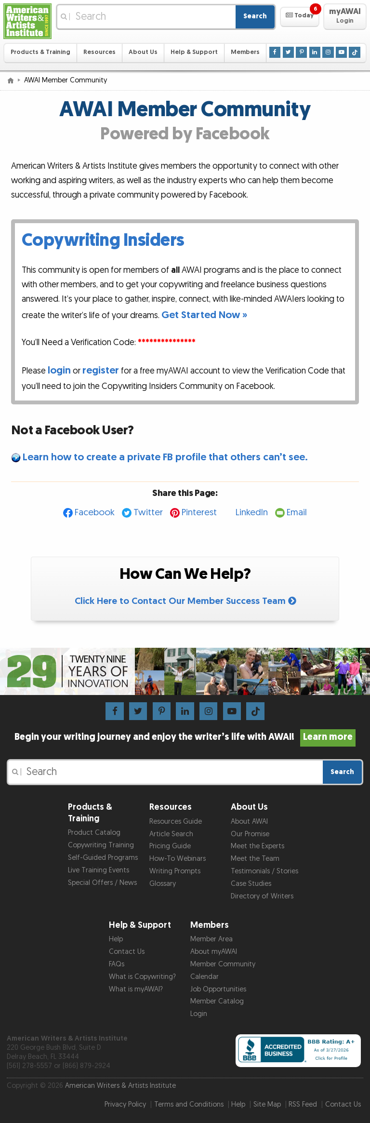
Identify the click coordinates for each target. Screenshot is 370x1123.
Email (297, 513)
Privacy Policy (125, 1104)
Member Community (222, 964)
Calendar (204, 976)
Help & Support (194, 52)
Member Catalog (217, 1001)
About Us (143, 52)
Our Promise (250, 834)
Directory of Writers (262, 896)
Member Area (211, 939)
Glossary (162, 883)
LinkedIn (252, 513)
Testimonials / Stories (264, 871)
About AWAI (249, 821)
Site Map (267, 1104)
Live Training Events (98, 870)
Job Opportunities (218, 989)
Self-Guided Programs (103, 857)
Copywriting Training (101, 845)
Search (255, 16)
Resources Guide (175, 821)
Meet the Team (255, 858)
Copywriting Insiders (103, 240)
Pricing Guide (170, 846)
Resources (99, 52)
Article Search (171, 834)
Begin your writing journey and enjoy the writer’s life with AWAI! (185, 737)
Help (116, 939)
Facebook (95, 513)
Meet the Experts (257, 846)
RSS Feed (303, 1104)
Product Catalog (94, 832)
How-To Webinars (177, 858)
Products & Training (40, 52)
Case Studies (251, 883)
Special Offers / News (102, 882)
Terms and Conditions (189, 1104)
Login (198, 1013)
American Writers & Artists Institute (120, 1085)
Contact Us (127, 951)
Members (245, 52)
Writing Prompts (174, 871)
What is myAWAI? (136, 989)
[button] (299, 17)
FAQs (116, 964)
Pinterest (199, 513)
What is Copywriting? (142, 976)
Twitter (148, 513)
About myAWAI (213, 951)
